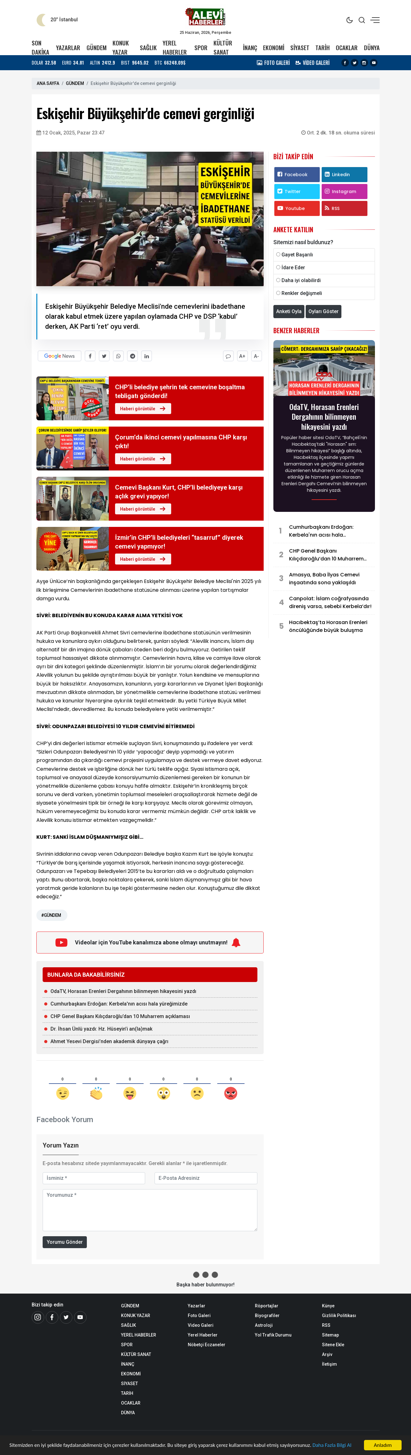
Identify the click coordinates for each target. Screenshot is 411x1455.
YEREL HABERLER (175, 47)
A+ (242, 356)
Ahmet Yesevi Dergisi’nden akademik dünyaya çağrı (109, 1041)
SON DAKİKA (40, 47)
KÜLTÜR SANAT (222, 47)
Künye (328, 1305)
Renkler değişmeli (302, 293)
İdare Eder (293, 268)
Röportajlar (266, 1305)
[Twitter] (66, 1317)
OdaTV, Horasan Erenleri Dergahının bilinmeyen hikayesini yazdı (123, 991)
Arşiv (327, 1354)
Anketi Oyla (289, 311)
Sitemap (330, 1334)
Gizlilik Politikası (339, 1315)
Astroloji (264, 1324)
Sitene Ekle (333, 1344)
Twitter (289, 191)
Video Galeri (200, 1324)
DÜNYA (372, 47)
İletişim (329, 1363)
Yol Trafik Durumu (273, 1334)
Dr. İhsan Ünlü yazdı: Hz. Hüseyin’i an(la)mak (101, 1029)
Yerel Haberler (203, 1334)
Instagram (340, 191)
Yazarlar (196, 1305)
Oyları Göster (323, 311)
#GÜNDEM (51, 915)
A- (256, 356)
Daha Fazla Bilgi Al (332, 1446)
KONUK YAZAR (121, 47)
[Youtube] (80, 1317)
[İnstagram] (38, 1317)
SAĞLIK (148, 47)
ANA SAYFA (48, 83)
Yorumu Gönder (65, 1242)
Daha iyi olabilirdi (301, 280)
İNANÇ (250, 47)
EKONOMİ (273, 47)
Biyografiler (267, 1315)
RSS (332, 208)
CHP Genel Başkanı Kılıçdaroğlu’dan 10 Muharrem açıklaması (120, 1016)
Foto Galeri (199, 1315)
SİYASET (299, 47)
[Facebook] (52, 1317)
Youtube (291, 208)
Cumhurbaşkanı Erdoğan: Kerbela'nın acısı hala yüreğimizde (118, 1004)
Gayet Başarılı (297, 255)
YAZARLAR (68, 47)
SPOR (201, 47)
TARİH (322, 47)
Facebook (292, 174)
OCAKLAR (347, 47)
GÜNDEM (97, 47)
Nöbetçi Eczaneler (206, 1344)
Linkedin (337, 174)
